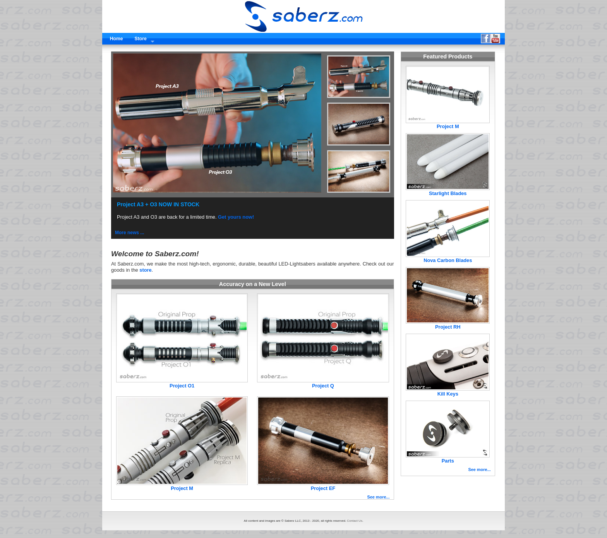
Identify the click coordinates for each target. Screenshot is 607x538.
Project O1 (182, 386)
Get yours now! (236, 217)
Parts (448, 461)
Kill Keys (447, 394)
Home (116, 38)
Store (141, 38)
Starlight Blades (447, 193)
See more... (378, 497)
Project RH (447, 327)
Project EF (323, 488)
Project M (182, 488)
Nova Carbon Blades (448, 260)
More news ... (129, 232)
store (145, 270)
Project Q (323, 386)
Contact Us (354, 521)
